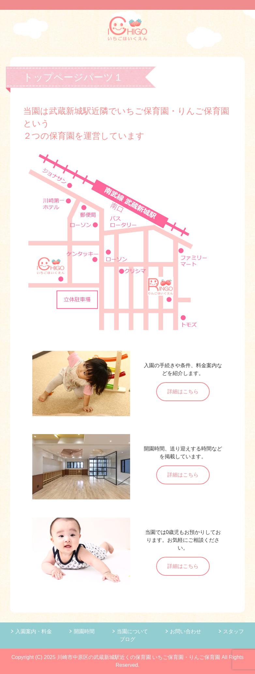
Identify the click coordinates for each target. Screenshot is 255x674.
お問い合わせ (185, 631)
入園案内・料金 (33, 631)
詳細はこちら (183, 391)
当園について (132, 631)
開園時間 (84, 631)
